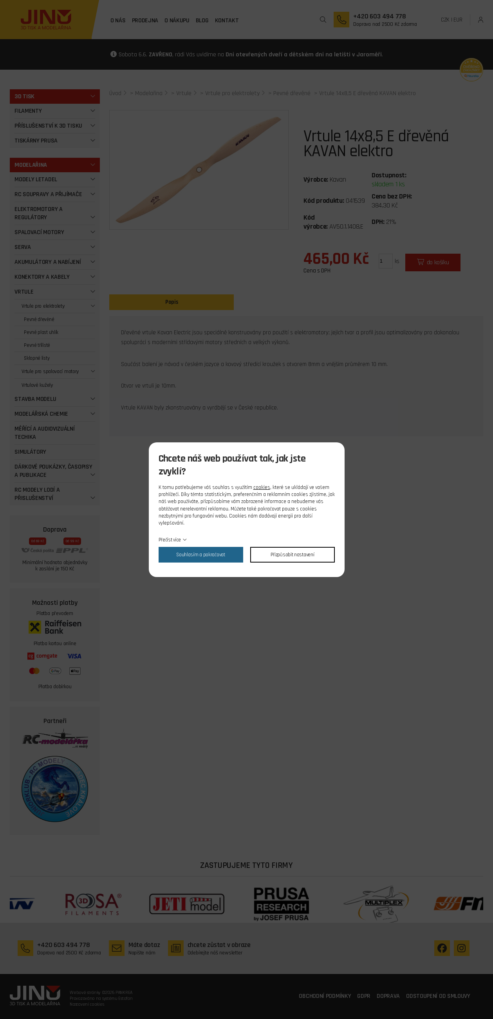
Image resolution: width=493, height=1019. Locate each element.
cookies (261, 487)
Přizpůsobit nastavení (292, 555)
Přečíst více (170, 540)
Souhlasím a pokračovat (200, 555)
